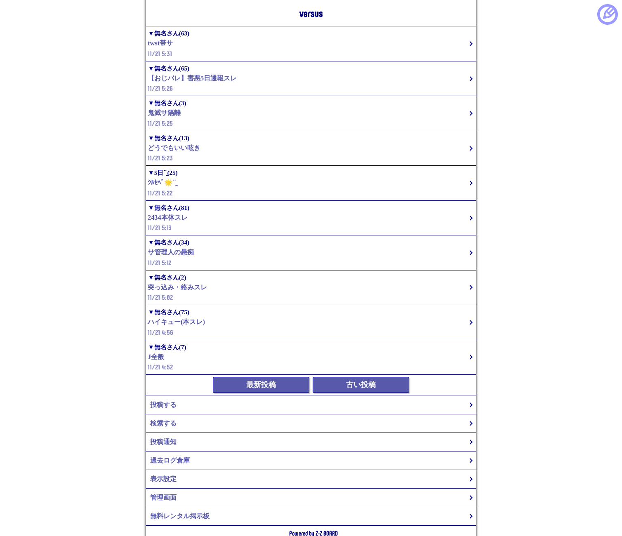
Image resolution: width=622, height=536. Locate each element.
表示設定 (163, 478)
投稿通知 (163, 441)
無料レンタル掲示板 (180, 516)
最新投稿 (261, 385)
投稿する (163, 404)
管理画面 (163, 497)
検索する (163, 423)
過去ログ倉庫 (170, 460)
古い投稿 (361, 385)
